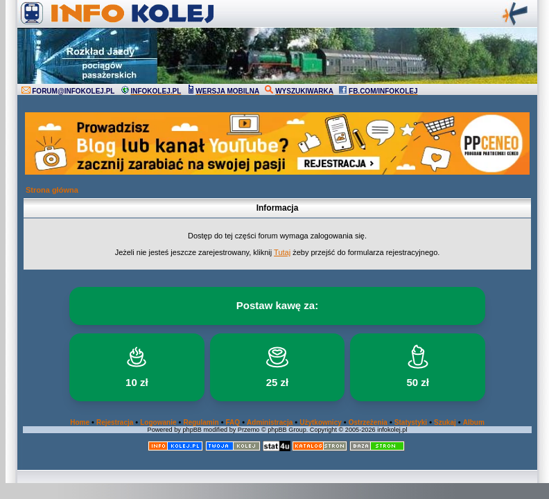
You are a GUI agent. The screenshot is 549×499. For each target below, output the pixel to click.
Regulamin (200, 422)
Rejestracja (114, 422)
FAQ (233, 422)
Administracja (270, 422)
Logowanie (158, 422)
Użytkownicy (320, 422)
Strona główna (52, 190)
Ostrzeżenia (368, 422)
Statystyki (410, 422)
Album (474, 422)
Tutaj (282, 252)
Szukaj (445, 422)
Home (79, 422)
